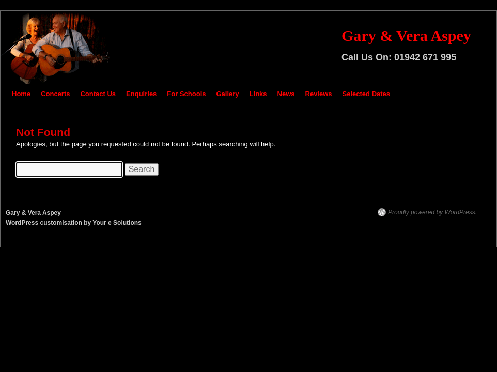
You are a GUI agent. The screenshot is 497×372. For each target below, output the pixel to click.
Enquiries (141, 94)
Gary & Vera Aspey (406, 35)
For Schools (186, 94)
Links (258, 94)
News (286, 94)
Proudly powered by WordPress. (432, 212)
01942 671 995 (425, 57)
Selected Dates (367, 94)
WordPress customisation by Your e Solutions (74, 222)
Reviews (318, 94)
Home (21, 94)
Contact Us (98, 94)
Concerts (55, 94)
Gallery (227, 94)
